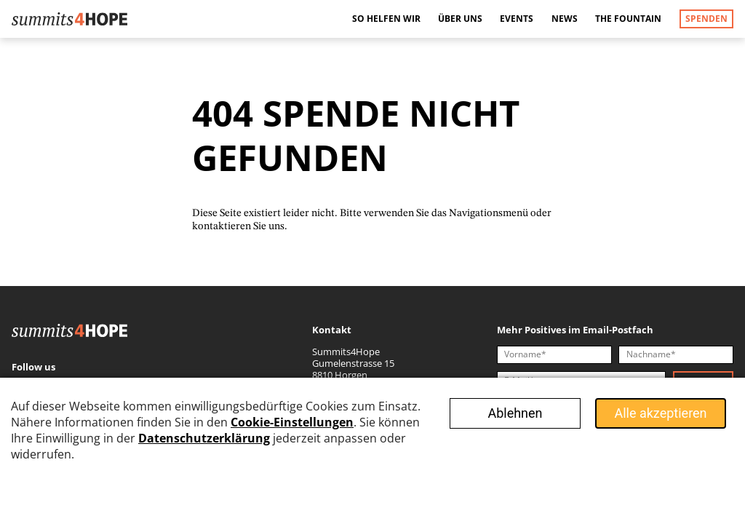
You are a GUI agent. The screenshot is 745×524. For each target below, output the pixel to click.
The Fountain (628, 18)
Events (516, 18)
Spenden (706, 18)
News (564, 18)
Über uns (460, 18)
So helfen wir (386, 18)
